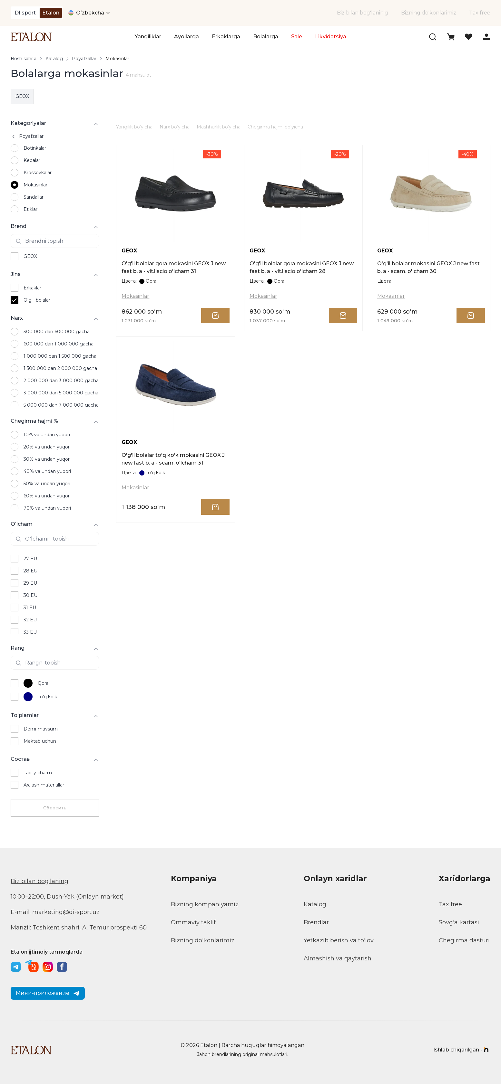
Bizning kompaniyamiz (205, 904)
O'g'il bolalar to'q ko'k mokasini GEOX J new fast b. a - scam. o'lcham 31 (173, 459)
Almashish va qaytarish (337, 958)
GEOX (22, 96)
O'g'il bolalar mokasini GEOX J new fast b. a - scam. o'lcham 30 (428, 267)
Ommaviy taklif (193, 922)
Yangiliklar (148, 36)
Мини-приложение (48, 993)
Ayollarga (186, 36)
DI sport (25, 13)
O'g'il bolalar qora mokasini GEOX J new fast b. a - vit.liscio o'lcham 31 (174, 267)
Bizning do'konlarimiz (428, 13)
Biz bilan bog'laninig (362, 13)
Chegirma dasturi (464, 940)
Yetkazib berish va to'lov (339, 940)
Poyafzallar (84, 58)
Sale (296, 36)
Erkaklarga (226, 36)
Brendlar (316, 922)
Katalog (54, 58)
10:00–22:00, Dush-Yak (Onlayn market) (67, 896)
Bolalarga (265, 36)
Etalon (50, 13)
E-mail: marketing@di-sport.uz (55, 912)
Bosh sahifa (23, 58)
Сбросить (54, 808)
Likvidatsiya (330, 36)
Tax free (479, 13)
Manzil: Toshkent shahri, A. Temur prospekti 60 (79, 927)
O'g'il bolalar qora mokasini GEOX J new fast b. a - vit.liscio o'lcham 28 (302, 267)
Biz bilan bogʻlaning (39, 881)
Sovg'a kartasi (459, 922)
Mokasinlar (135, 296)
